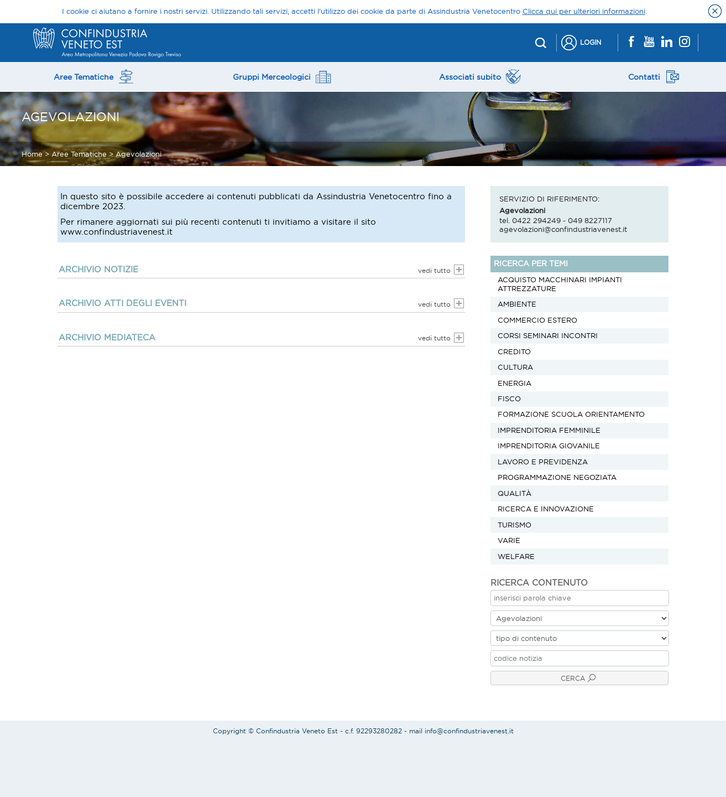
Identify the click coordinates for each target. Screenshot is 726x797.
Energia (514, 383)
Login (590, 42)
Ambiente (517, 304)
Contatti (654, 76)
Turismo (514, 525)
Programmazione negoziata (557, 477)
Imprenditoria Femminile (549, 430)
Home (32, 154)
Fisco (509, 398)
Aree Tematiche (94, 76)
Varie (509, 540)
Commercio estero (537, 320)
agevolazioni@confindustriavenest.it (563, 229)
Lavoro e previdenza (543, 461)
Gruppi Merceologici (282, 76)
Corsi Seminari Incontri (548, 335)
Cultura (515, 367)
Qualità (514, 493)
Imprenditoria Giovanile (549, 445)
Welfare (516, 556)
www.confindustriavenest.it (116, 231)
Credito (514, 351)
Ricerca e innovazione (546, 509)
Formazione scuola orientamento (571, 414)
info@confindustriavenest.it (469, 730)
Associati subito (480, 76)
